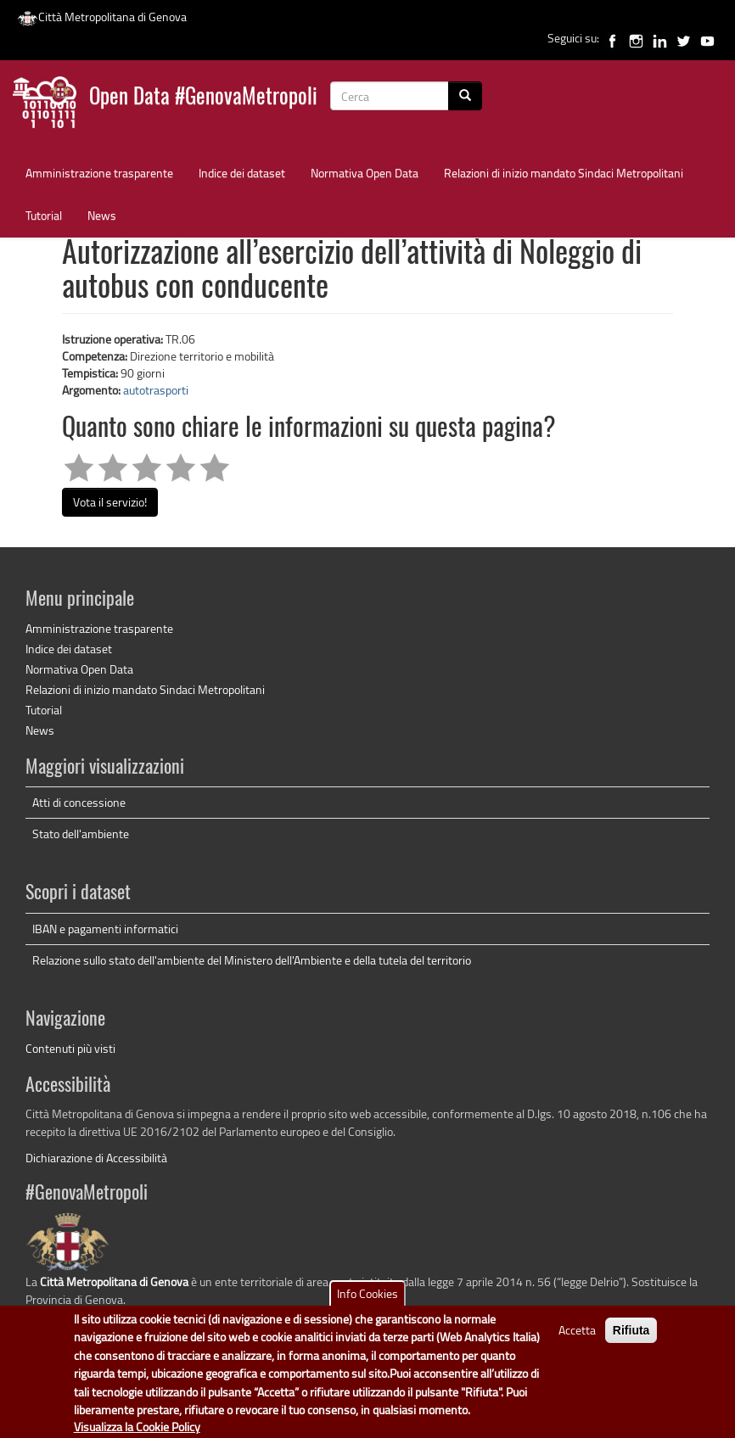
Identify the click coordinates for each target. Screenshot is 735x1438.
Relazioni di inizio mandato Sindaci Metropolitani (563, 173)
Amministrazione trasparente (99, 173)
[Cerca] (465, 95)
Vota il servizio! (110, 502)
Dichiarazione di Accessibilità (96, 1158)
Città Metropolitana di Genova (102, 16)
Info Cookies (367, 1302)
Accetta (577, 1338)
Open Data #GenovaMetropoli (203, 98)
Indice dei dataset (242, 173)
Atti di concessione (79, 802)
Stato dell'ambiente (80, 833)
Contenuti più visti (70, 1048)
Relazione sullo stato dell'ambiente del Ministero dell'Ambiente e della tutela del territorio (251, 960)
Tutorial (43, 215)
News (101, 215)
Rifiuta (631, 1339)
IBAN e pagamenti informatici (105, 928)
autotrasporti (155, 390)
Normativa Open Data (364, 173)
